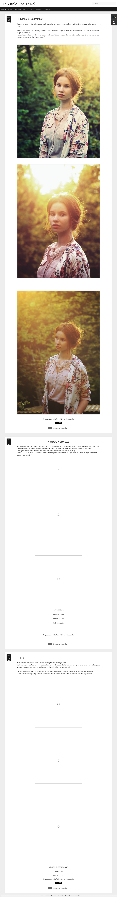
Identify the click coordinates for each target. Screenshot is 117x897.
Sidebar (32, 9)
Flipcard (10, 9)
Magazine (18, 9)
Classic (3, 9)
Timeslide (47, 9)
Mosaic (25, 9)
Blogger (67, 895)
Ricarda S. (70, 419)
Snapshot (39, 9)
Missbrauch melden (74, 895)
